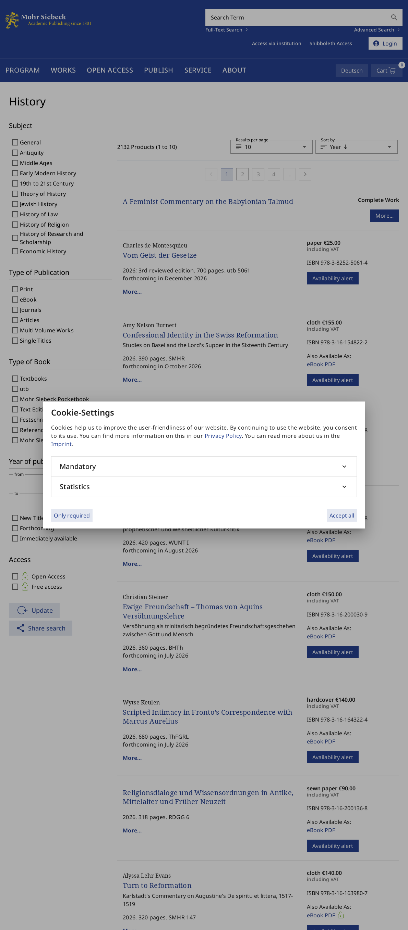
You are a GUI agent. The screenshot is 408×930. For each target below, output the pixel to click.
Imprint (61, 444)
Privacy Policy (223, 435)
